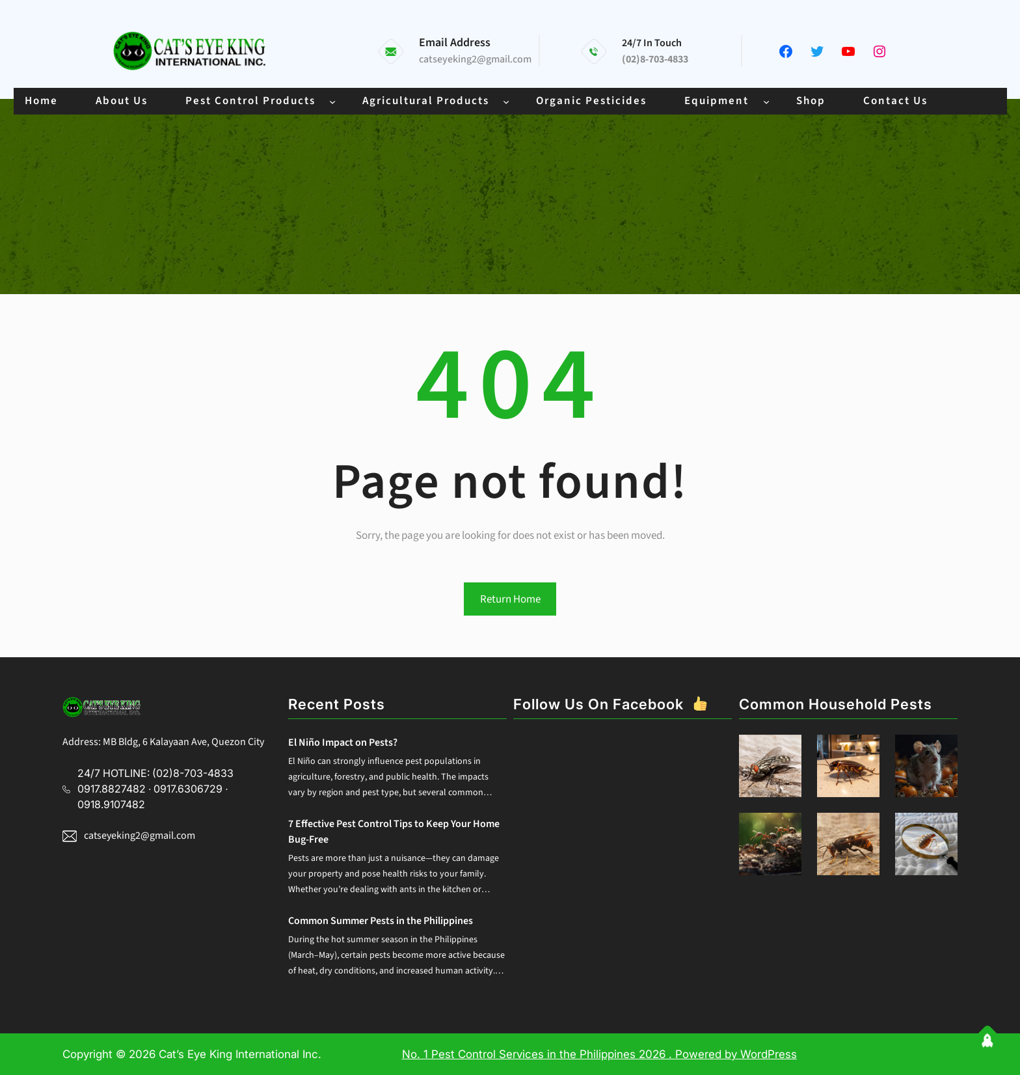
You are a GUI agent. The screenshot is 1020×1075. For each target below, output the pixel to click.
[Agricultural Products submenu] (506, 101)
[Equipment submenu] (766, 101)
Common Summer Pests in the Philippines (380, 921)
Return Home (510, 599)
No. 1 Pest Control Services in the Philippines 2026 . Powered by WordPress (599, 1054)
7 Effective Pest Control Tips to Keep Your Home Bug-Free (394, 832)
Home (41, 101)
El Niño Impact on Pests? (342, 742)
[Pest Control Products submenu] (332, 101)
